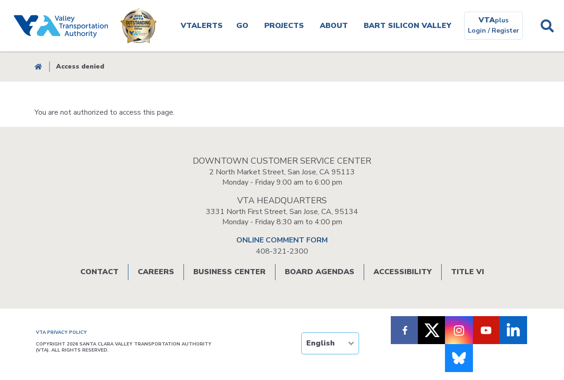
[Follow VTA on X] (432, 330)
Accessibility (403, 272)
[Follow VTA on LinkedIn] (513, 330)
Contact (99, 272)
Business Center (229, 272)
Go (242, 26)
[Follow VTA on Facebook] (405, 330)
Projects (284, 26)
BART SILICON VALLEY (407, 26)
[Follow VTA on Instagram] (459, 330)
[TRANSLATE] (330, 343)
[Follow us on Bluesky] (459, 358)
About (334, 26)
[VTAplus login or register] (493, 26)
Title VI (467, 272)
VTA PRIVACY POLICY (61, 332)
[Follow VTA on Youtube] (486, 330)
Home (38, 66)
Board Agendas (319, 272)
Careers (156, 272)
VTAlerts (202, 26)
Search (547, 25)
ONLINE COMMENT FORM (282, 240)
